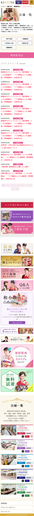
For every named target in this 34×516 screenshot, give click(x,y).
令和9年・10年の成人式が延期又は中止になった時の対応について (17, 146)
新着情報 (17, 503)
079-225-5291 (22, 487)
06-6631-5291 (22, 457)
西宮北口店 (24, 43)
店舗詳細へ (28, 433)
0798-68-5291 (22, 472)
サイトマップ (17, 511)
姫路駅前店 (8, 47)
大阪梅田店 (24, 39)
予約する (20, 433)
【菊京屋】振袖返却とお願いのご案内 (15, 167)
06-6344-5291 (22, 443)
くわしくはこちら (17, 322)
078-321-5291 (22, 428)
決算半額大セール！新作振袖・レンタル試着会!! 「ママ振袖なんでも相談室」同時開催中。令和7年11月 (17, 176)
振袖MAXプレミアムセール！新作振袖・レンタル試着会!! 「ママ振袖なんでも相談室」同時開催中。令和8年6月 (16, 87)
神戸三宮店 (8, 39)
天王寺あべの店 (8, 43)
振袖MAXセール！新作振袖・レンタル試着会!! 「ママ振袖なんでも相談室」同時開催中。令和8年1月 (17, 157)
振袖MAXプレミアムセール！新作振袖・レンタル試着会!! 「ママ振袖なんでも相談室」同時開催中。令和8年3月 (16, 123)
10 (17, 189)
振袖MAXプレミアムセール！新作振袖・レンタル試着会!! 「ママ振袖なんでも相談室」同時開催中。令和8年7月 (16, 74)
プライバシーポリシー (17, 507)
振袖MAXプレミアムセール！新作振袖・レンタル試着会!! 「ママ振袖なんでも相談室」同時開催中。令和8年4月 (16, 111)
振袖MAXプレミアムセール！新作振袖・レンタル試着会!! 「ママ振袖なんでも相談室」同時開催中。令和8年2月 (16, 135)
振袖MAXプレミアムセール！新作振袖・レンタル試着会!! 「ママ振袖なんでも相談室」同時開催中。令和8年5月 (16, 99)
